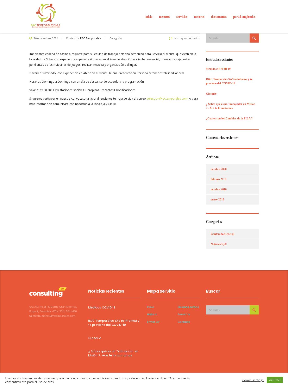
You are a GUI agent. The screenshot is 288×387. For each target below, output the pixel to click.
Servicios (184, 314)
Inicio (150, 307)
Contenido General (222, 234)
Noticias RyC (219, 244)
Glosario (211, 93)
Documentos (218, 16)
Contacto (184, 322)
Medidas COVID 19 (218, 68)
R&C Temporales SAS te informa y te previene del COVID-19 (229, 81)
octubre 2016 (219, 189)
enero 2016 (217, 199)
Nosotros (164, 16)
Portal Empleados (244, 16)
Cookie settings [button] (253, 380)
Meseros (199, 16)
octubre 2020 (219, 169)
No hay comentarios (184, 38)
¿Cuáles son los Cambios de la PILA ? (229, 118)
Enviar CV (153, 322)
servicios (181, 16)
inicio (148, 16)
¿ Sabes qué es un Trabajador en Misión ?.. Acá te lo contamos (230, 106)
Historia (152, 314)
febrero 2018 (218, 179)
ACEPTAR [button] (274, 380)
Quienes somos (188, 307)
